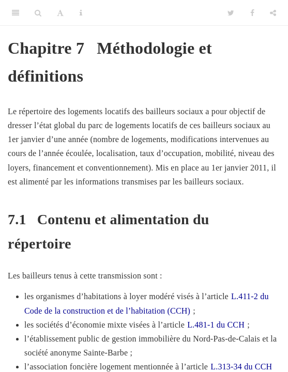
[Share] (273, 13)
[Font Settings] (60, 13)
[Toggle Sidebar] (15, 13)
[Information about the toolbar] (81, 13)
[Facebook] (252, 13)
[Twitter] (231, 13)
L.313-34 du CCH (241, 366)
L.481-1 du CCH (216, 324)
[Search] (38, 13)
